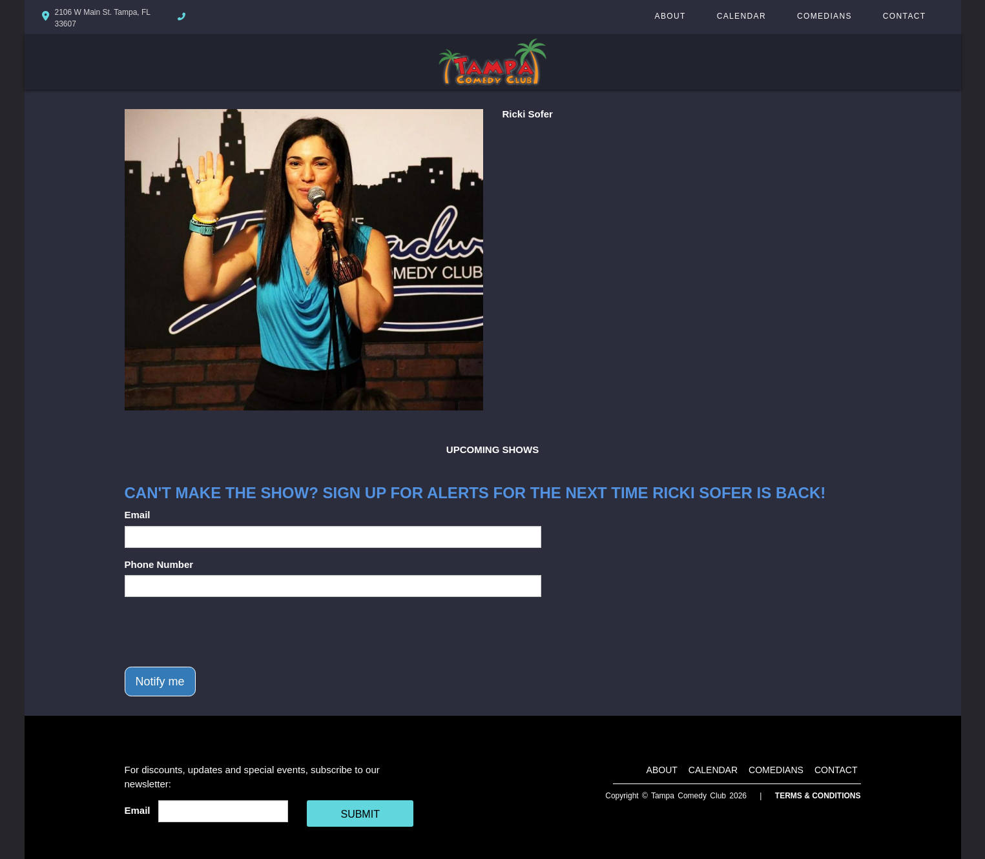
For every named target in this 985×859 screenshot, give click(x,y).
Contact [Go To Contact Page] (904, 16)
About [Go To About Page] (670, 16)
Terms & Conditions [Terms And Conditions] (818, 795)
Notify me (160, 681)
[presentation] (223, 632)
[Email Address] (223, 811)
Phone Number (159, 564)
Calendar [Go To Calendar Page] (741, 16)
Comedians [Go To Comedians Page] (824, 16)
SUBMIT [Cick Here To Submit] (359, 814)
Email (137, 514)
